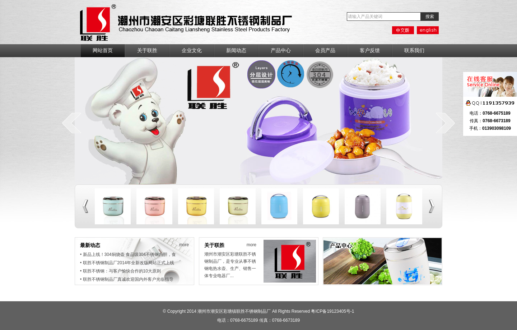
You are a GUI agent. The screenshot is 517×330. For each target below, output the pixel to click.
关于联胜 (147, 50)
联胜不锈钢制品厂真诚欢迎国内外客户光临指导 (128, 279)
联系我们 (414, 50)
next (445, 123)
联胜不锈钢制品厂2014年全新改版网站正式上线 (128, 262)
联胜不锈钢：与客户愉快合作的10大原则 (122, 271)
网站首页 (103, 50)
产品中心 (281, 50)
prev (71, 123)
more (184, 244)
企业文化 (192, 50)
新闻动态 (236, 50)
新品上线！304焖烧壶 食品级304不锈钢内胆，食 (129, 254)
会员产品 (325, 50)
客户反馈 (370, 50)
